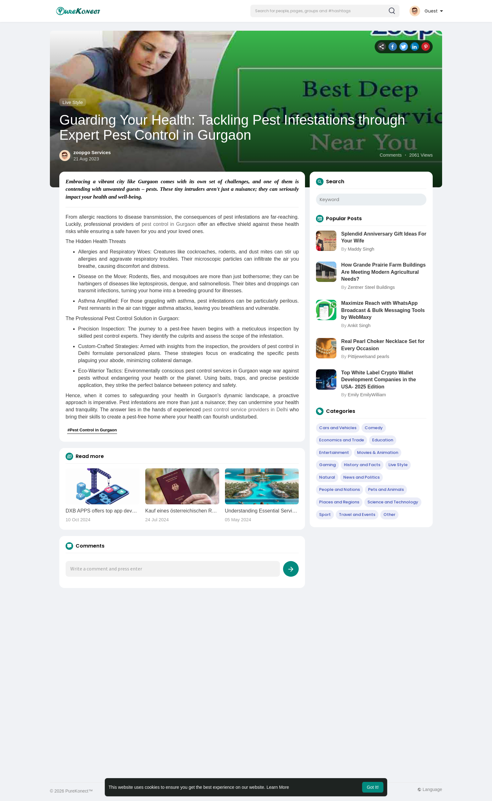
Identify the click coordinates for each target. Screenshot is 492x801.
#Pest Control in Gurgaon (92, 430)
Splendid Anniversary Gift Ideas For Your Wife (383, 237)
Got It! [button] (373, 787)
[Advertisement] (238, 644)
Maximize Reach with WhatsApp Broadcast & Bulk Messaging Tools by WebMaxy (383, 310)
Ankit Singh (358, 325)
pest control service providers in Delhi (245, 409)
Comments (391, 155)
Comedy (374, 428)
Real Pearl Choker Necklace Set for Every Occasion (383, 345)
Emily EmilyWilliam (367, 394)
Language (429, 789)
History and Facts (362, 465)
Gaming (327, 465)
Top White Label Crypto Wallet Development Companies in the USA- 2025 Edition (378, 379)
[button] (324, 11)
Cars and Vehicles (337, 428)
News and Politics (361, 477)
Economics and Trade (341, 440)
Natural (327, 477)
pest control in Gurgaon (168, 224)
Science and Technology (392, 502)
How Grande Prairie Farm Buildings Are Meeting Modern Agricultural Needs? (383, 272)
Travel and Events (357, 515)
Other (389, 515)
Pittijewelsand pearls (368, 356)
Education (382, 440)
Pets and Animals (386, 489)
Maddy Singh (361, 249)
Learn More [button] (278, 787)
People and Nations (339, 489)
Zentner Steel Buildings (371, 287)
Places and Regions (339, 502)
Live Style (72, 102)
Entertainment (334, 452)
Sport (325, 515)
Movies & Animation (377, 452)
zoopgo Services (92, 152)
